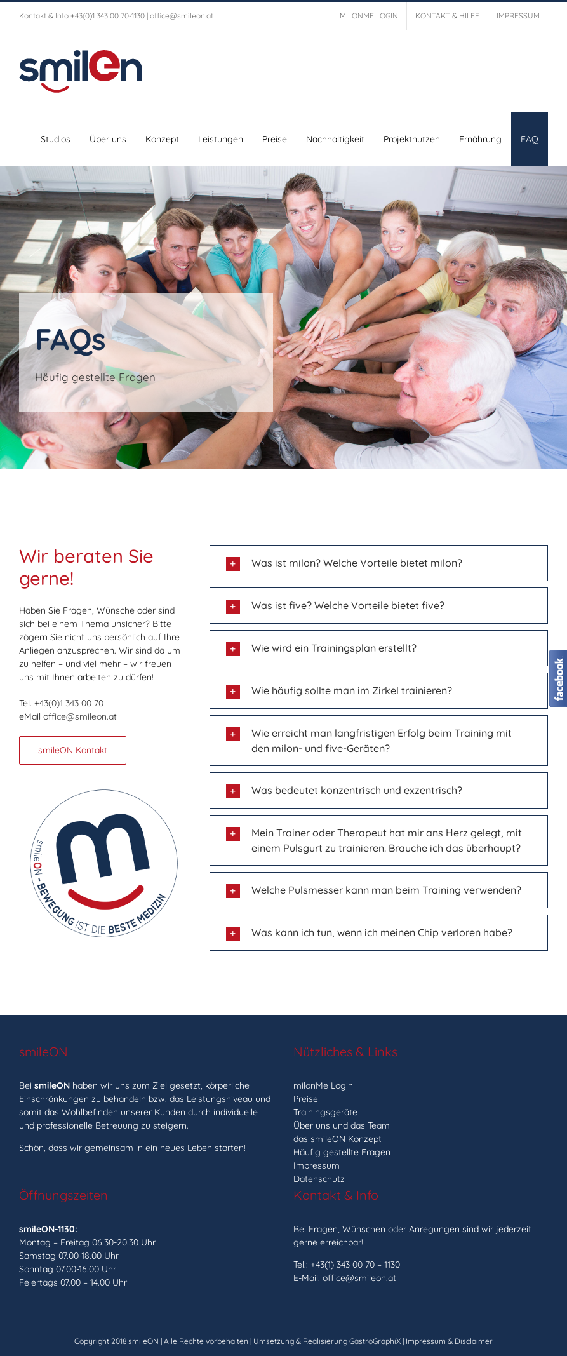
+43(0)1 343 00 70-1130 (107, 15)
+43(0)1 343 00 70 (68, 703)
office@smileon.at (181, 15)
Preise (305, 1098)
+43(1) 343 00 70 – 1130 (355, 1264)
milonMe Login (323, 1085)
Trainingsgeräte (325, 1112)
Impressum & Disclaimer (449, 1341)
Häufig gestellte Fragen (341, 1152)
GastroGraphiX (375, 1341)
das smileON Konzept (337, 1139)
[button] (378, 563)
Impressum (316, 1165)
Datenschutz (319, 1179)
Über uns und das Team (341, 1125)
